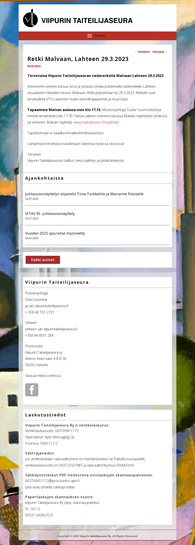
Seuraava (160, 51)
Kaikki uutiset (43, 259)
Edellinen (142, 51)
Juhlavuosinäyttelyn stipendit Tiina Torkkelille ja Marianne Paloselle (84, 193)
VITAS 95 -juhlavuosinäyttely (50, 213)
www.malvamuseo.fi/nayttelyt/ (96, 122)
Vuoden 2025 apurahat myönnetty (55, 233)
